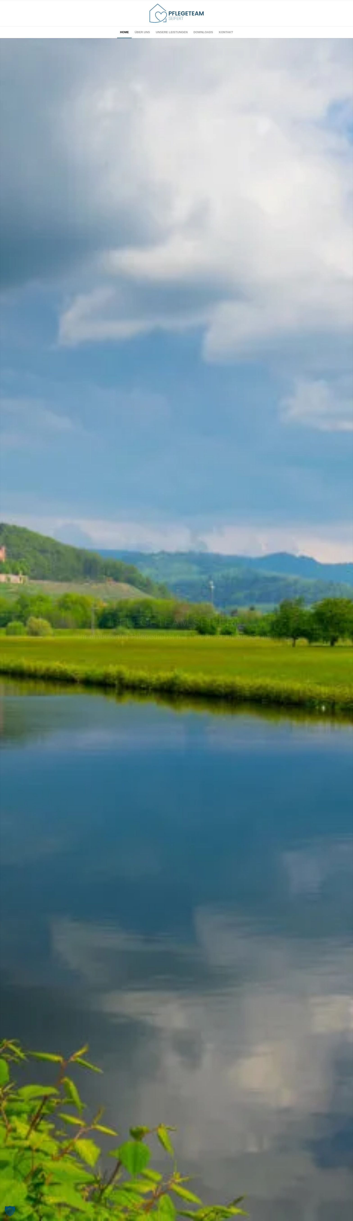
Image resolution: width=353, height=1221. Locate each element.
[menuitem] (124, 32)
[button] (10, 1211)
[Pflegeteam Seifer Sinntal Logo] (176, 13)
